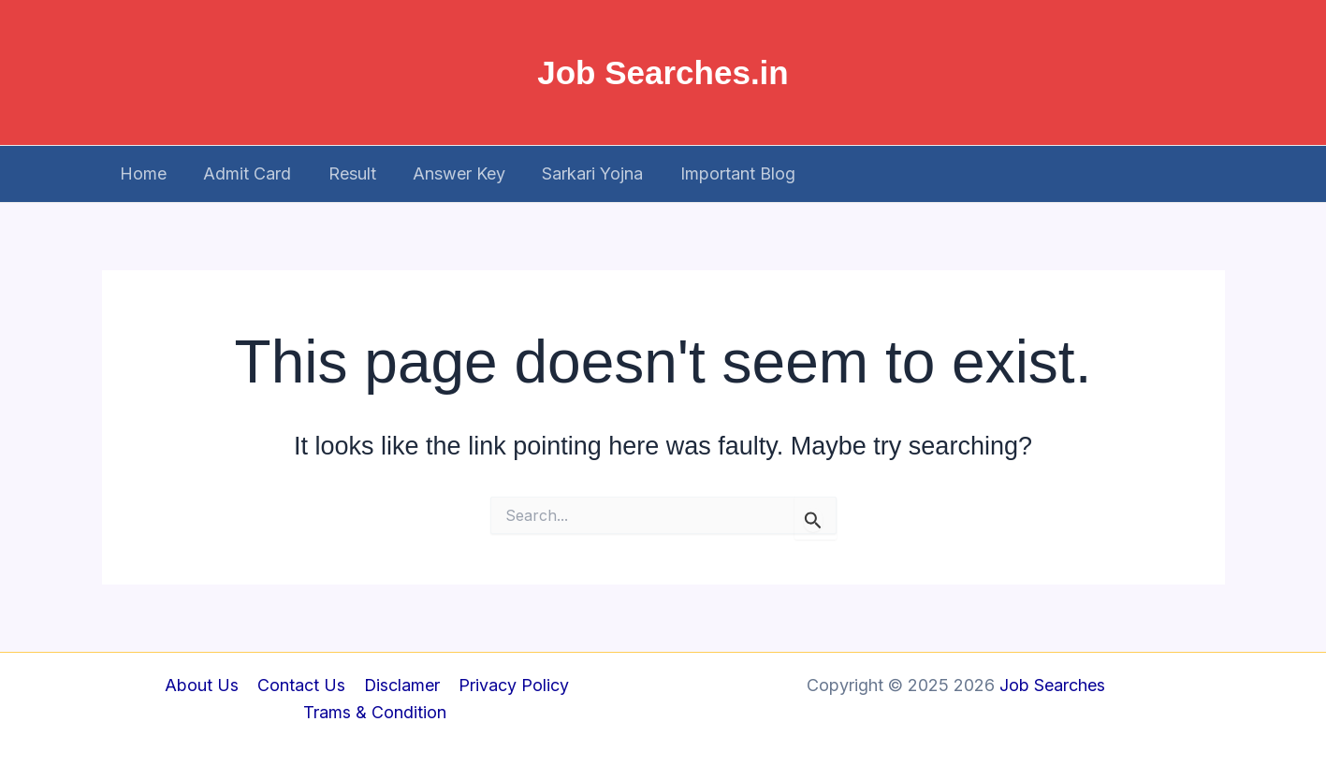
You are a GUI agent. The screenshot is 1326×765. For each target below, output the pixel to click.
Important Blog (721, 173)
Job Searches (1052, 685)
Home (142, 173)
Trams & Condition (374, 713)
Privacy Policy (511, 685)
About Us (203, 685)
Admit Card (243, 173)
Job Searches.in (662, 72)
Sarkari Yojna (579, 173)
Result (345, 173)
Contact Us (301, 685)
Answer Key (448, 173)
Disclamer (400, 685)
